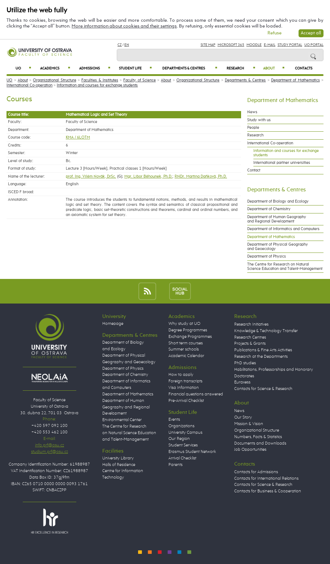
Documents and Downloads (260, 443)
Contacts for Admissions (256, 472)
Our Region (179, 439)
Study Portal (290, 45)
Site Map (208, 45)
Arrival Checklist (182, 458)
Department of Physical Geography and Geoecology (277, 247)
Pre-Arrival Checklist (186, 401)
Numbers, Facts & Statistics (258, 437)
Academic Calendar (186, 356)
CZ (119, 45)
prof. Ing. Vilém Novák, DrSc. (91, 176)
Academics (55, 68)
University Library (118, 458)
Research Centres (250, 337)
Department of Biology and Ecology (278, 201)
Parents (175, 465)
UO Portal (313, 45)
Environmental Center (122, 420)
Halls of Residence (118, 465)
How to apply (180, 375)
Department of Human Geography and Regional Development (276, 219)
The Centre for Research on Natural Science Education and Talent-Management (284, 267)
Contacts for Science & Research (263, 389)
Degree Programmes (187, 330)
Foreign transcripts (185, 381)
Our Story (243, 417)
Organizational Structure (54, 80)
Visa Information (183, 388)
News (252, 112)
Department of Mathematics (295, 80)
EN (126, 45)
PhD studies (245, 363)
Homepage (112, 324)
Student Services (183, 445)
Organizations (181, 426)
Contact (253, 170)
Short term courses (185, 343)
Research (241, 68)
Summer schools (183, 349)
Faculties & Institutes (99, 80)
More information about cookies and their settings (124, 26)
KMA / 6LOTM (78, 137)
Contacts (303, 68)
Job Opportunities (250, 450)
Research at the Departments (261, 357)
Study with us (259, 120)
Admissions (94, 68)
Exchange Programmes (190, 337)
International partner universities (281, 163)
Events (174, 419)
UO (23, 68)
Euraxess (242, 382)
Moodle (254, 45)
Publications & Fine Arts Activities (263, 350)
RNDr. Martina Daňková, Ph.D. (201, 176)
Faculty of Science (139, 80)
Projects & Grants (250, 344)
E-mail (269, 45)
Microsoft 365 (231, 45)
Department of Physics (266, 256)
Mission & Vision (248, 424)
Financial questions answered (195, 394)
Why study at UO (184, 324)
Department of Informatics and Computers (283, 229)
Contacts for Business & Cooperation (267, 491)
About (273, 68)
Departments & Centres (189, 68)
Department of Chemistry (269, 209)
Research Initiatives (251, 324)
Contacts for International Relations (266, 478)
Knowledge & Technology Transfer (266, 331)
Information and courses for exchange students (97, 85)
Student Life (135, 68)
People (253, 128)
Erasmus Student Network (192, 452)
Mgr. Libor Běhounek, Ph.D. (148, 176)
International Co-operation (29, 85)
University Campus (185, 433)
